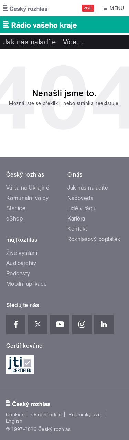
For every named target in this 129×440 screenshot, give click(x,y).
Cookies (15, 414)
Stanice (15, 208)
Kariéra (76, 218)
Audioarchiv (21, 263)
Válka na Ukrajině (27, 187)
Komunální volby (27, 198)
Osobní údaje (46, 414)
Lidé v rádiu (82, 208)
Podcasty (18, 273)
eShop (14, 218)
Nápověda (80, 198)
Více (73, 42)
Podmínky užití (85, 414)
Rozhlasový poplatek (93, 239)
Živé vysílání (21, 253)
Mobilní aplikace (26, 284)
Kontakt (77, 229)
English (14, 421)
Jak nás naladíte (29, 42)
